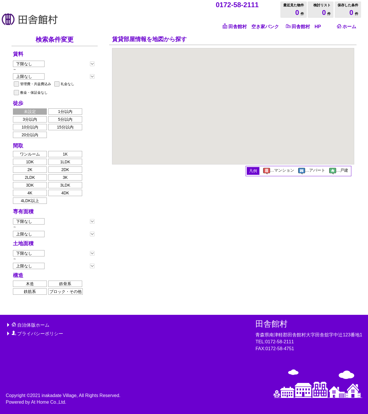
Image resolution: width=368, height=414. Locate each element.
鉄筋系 (30, 291)
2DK (65, 169)
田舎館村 (271, 323)
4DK (65, 193)
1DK (30, 162)
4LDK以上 (30, 200)
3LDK (65, 185)
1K (65, 154)
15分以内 (65, 127)
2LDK (30, 177)
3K (65, 177)
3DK (30, 185)
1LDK (65, 162)
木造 (30, 283)
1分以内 (65, 111)
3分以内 (30, 119)
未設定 (30, 111)
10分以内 (30, 127)
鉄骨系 (65, 283)
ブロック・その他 (65, 291)
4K (29, 193)
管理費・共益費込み (35, 84)
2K (29, 169)
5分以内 (65, 119)
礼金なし (67, 84)
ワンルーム (30, 154)
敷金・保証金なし (34, 93)
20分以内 (30, 135)
